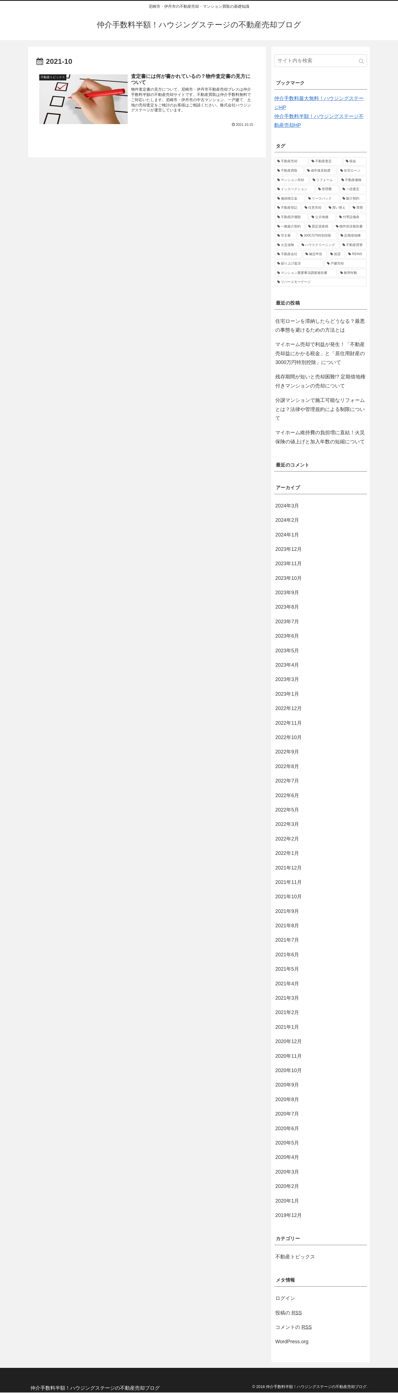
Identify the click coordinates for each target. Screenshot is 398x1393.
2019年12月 (288, 1215)
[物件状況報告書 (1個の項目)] (349, 226)
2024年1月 (287, 535)
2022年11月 (288, 723)
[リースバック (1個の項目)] (322, 199)
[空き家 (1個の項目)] (286, 236)
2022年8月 (287, 766)
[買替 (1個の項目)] (358, 208)
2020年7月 (287, 1114)
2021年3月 (287, 998)
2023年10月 (288, 578)
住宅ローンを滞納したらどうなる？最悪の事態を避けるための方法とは (320, 325)
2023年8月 (287, 607)
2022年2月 (287, 839)
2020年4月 (287, 1157)
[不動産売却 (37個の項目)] (291, 161)
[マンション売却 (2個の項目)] (292, 180)
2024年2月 (287, 520)
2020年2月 (287, 1186)
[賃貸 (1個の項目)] (336, 254)
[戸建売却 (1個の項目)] (345, 264)
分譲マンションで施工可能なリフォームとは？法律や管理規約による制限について (320, 409)
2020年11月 (288, 1056)
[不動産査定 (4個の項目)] (325, 161)
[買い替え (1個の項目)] (337, 208)
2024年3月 (287, 506)
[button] (362, 61)
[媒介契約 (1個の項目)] (353, 199)
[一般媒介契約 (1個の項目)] (290, 226)
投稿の (288, 1313)
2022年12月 (288, 708)
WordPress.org (291, 1341)
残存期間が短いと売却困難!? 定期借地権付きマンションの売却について (320, 381)
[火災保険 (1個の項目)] (286, 245)
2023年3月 (287, 679)
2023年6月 (287, 636)
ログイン (285, 1298)
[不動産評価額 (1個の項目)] (291, 217)
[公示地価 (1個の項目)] (322, 217)
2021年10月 (288, 896)
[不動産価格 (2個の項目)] (352, 180)
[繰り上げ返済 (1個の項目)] (299, 264)
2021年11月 (288, 882)
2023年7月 (287, 621)
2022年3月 (287, 824)
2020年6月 (287, 1128)
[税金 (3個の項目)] (354, 161)
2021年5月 (287, 969)
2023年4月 (287, 665)
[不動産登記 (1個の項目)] (288, 208)
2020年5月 (287, 1143)
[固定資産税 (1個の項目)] (319, 226)
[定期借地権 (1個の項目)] (352, 236)
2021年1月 (287, 1027)
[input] (320, 60)
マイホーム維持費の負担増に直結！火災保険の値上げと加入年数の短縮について (320, 437)
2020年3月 (287, 1172)
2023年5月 (287, 650)
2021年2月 (287, 1012)
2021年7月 (287, 940)
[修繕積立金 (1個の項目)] (290, 199)
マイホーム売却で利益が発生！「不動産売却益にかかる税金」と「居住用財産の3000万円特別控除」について (320, 353)
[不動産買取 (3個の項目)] (289, 171)
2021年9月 (287, 911)
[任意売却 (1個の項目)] (313, 208)
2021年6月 (287, 954)
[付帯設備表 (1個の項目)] (351, 217)
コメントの (293, 1327)
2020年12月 (288, 1041)
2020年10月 (288, 1070)
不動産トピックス (295, 1257)
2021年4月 (287, 983)
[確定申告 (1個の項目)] (315, 254)
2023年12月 (288, 549)
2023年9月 (287, 592)
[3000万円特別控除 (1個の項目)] (317, 236)
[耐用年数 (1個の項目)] (352, 273)
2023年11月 (288, 563)
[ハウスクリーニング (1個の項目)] (319, 245)
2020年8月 (287, 1099)
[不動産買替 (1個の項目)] (353, 245)
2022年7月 (287, 781)
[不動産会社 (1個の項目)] (288, 254)
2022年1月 (287, 853)
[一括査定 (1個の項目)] (353, 189)
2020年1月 (287, 1201)
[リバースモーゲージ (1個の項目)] (320, 282)
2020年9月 (287, 1085)
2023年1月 (287, 694)
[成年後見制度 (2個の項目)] (321, 171)
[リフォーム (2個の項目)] (324, 180)
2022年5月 (287, 810)
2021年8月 (287, 925)
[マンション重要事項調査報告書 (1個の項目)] (306, 273)
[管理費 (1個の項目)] (327, 189)
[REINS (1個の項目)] (356, 254)
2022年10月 (288, 737)
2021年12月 (288, 868)
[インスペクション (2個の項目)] (295, 189)
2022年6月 (287, 795)
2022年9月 (287, 752)
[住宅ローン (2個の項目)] (352, 171)
